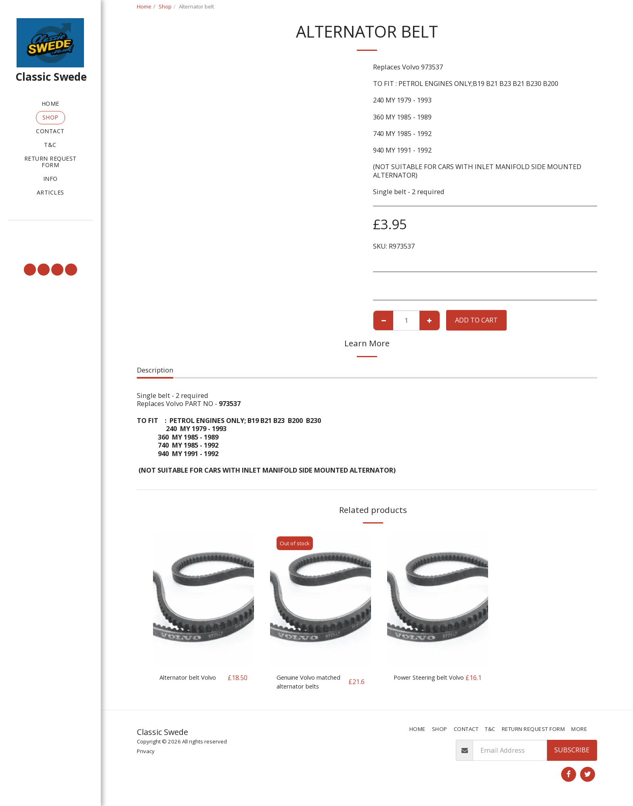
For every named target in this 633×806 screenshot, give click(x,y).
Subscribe (571, 752)
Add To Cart (476, 319)
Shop (165, 6)
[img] (203, 599)
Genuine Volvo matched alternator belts (307, 683)
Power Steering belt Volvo (424, 682)
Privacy (146, 753)
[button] (50, 232)
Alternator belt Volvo (191, 677)
